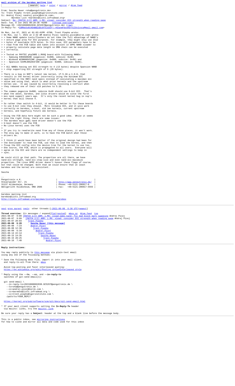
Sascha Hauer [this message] (48, 266)
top (96, 254)
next (3, 248)
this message (42, 300)
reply (26, 248)
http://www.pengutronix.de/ (75, 217)
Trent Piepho (35, 263)
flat (53, 254)
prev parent (15, 248)
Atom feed (81, 6)
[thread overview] (63, 26)
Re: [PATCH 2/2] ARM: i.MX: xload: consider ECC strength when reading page (59, 23)
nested (61, 254)
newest (83, 248)
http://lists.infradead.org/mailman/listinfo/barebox (33, 238)
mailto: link (46, 367)
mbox (43, 312)
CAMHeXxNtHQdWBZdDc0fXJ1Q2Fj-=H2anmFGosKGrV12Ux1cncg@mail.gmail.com (61, 32)
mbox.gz (73, 254)
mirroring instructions (51, 379)
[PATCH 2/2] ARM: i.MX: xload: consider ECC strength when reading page (69, 260)
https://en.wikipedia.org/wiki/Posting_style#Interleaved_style (43, 320)
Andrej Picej (38, 269)
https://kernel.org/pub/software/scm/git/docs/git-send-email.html (44, 359)
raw (69, 29)
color (57, 6)
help (47, 6)
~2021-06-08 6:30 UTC (64, 248)
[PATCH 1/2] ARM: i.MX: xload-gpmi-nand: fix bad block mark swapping (65, 257)
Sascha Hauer (48, 280)
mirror (68, 6)
